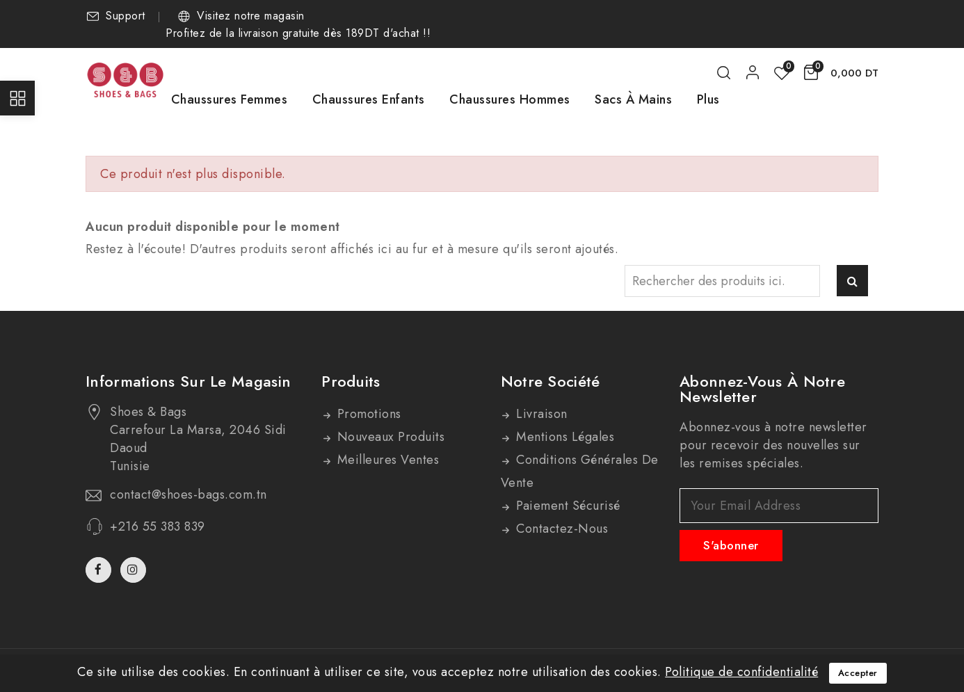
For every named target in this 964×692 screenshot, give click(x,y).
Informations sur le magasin (188, 381)
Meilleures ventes (386, 460)
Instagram (135, 570)
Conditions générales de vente (580, 471)
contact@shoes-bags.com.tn (188, 494)
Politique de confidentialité (741, 672)
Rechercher (852, 280)
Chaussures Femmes (229, 99)
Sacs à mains (633, 99)
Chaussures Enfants (368, 99)
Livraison (540, 414)
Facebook (100, 570)
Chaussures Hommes (509, 99)
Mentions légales (564, 437)
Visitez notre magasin (251, 16)
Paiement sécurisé (566, 506)
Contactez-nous (561, 529)
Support (125, 16)
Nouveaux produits (388, 437)
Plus (708, 99)
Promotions (367, 414)
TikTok (156, 576)
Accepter (858, 672)
